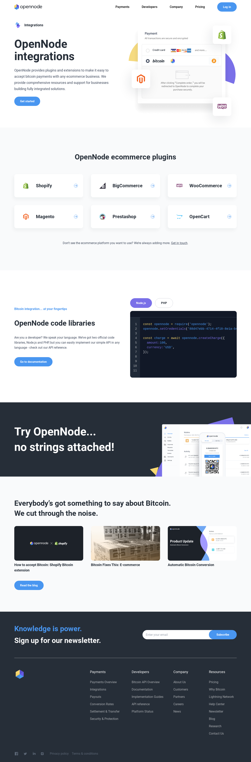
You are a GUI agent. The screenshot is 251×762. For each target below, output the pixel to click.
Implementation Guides (147, 697)
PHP (164, 303)
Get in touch (179, 243)
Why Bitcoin (217, 689)
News (177, 711)
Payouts (95, 697)
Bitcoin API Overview (146, 682)
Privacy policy (59, 753)
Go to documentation (33, 362)
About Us (179, 682)
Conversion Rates (102, 704)
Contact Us (216, 733)
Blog (212, 719)
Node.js (141, 303)
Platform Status (142, 711)
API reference (141, 704)
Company (176, 7)
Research (215, 726)
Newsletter (216, 711)
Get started (27, 101)
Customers (180, 689)
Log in (227, 7)
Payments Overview (103, 682)
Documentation (142, 689)
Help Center (217, 704)
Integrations (98, 689)
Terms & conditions (85, 753)
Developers (149, 7)
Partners (179, 697)
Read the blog (29, 585)
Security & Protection (104, 719)
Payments (122, 7)
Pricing (213, 682)
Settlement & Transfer (105, 711)
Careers (178, 704)
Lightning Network (221, 697)
